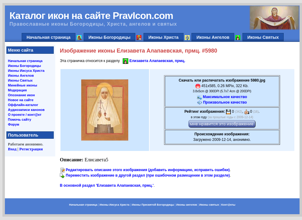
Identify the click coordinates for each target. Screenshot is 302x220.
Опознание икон (21, 95)
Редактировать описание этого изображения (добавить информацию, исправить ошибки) (148, 170)
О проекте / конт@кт (25, 114)
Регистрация (31, 149)
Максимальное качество (225, 97)
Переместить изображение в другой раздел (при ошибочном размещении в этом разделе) (148, 175)
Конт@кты (228, 204)
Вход (12, 149)
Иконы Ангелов (212, 37)
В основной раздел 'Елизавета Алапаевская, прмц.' (107, 185)
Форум (13, 124)
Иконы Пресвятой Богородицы (153, 204)
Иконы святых (209, 204)
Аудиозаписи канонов (26, 110)
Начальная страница (49, 37)
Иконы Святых (263, 37)
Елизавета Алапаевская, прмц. (157, 61)
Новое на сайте (21, 100)
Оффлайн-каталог (23, 105)
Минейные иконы (22, 85)
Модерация (17, 90)
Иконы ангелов (186, 204)
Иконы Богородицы (110, 37)
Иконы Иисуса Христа (26, 70)
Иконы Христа (163, 37)
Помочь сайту (19, 119)
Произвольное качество (225, 102)
